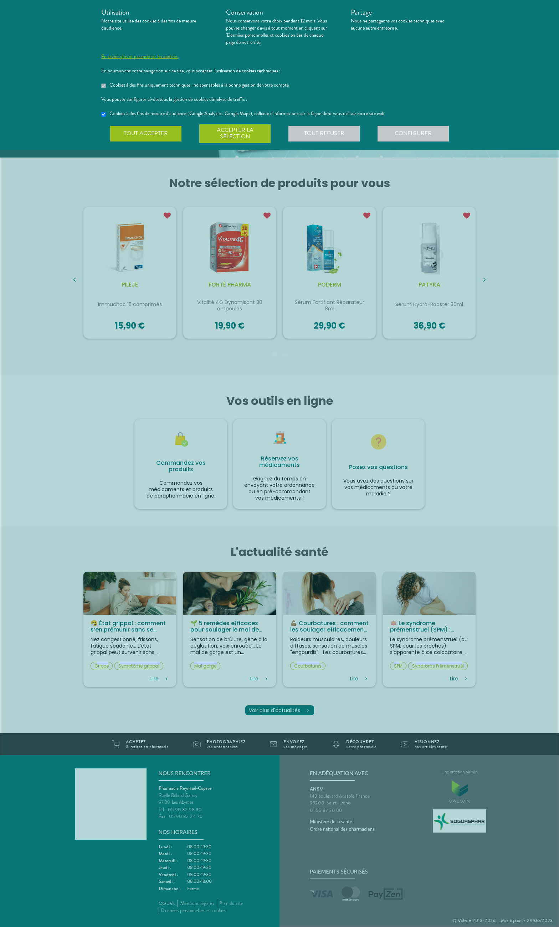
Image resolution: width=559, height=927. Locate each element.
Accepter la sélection (235, 133)
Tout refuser (324, 133)
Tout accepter (146, 133)
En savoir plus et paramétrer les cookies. (140, 56)
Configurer (413, 133)
